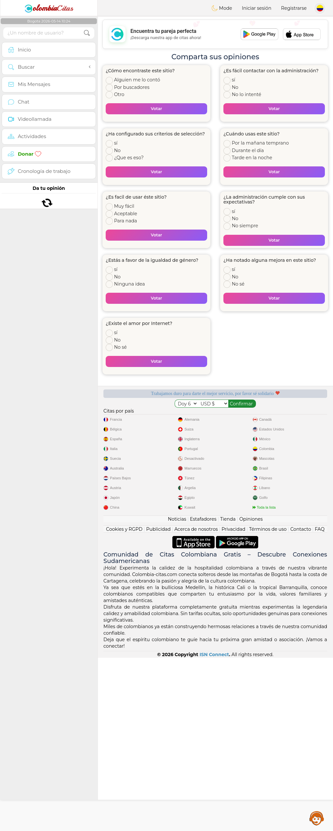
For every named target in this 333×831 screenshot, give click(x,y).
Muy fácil (124, 206)
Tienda (227, 692)
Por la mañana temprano (260, 143)
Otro (119, 94)
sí (233, 80)
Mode (221, 8)
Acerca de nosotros (196, 702)
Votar (156, 108)
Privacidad (233, 702)
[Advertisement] (215, 34)
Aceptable (125, 214)
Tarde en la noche (252, 158)
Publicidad (158, 702)
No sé (238, 284)
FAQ (320, 702)
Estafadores (203, 692)
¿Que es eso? (129, 158)
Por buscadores (132, 87)
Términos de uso (267, 702)
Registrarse (294, 8)
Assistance (316, 818)
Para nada (125, 221)
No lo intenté (246, 94)
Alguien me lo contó (137, 80)
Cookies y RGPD (124, 702)
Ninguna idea (129, 284)
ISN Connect (214, 828)
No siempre (245, 226)
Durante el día (248, 150)
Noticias (177, 692)
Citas (48, 8)
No (235, 87)
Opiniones (251, 692)
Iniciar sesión (257, 8)
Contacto (300, 702)
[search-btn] (86, 33)
